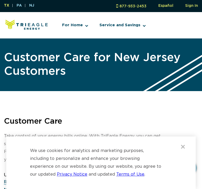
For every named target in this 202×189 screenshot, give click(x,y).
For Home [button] (72, 25)
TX (6, 5)
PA (19, 5)
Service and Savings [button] (119, 25)
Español (165, 5)
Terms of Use (130, 174)
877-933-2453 (133, 6)
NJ (31, 5)
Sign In (191, 5)
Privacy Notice (72, 174)
